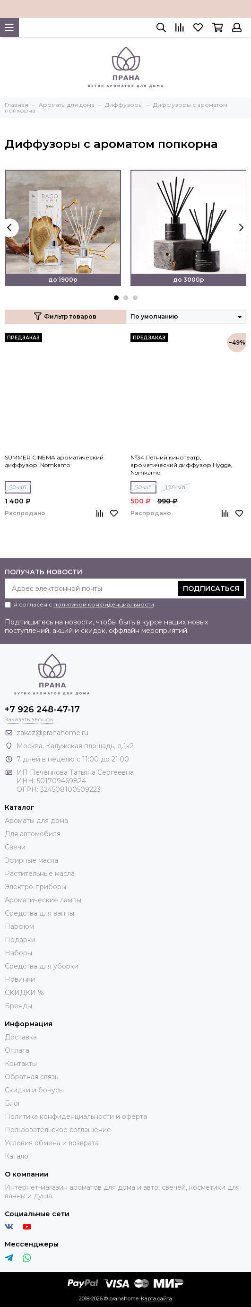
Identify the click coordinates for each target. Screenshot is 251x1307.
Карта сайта (156, 1298)
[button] (116, 297)
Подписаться (211, 588)
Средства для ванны (39, 913)
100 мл (175, 487)
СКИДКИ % (24, 992)
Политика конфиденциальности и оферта (76, 1116)
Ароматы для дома (36, 820)
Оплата (17, 1050)
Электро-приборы (35, 887)
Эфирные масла (31, 860)
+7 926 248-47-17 (42, 709)
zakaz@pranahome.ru (52, 732)
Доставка (21, 1037)
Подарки (20, 939)
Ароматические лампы (43, 900)
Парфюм (19, 926)
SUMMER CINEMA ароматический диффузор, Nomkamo (54, 461)
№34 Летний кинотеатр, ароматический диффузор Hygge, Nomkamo (181, 465)
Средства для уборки (41, 966)
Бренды (18, 1006)
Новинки (20, 979)
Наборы (18, 953)
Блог (13, 1103)
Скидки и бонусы (34, 1090)
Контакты (21, 1063)
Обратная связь (31, 1077)
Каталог (18, 1156)
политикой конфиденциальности (103, 604)
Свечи (15, 847)
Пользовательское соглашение (58, 1129)
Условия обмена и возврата (52, 1143)
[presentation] (9, 227)
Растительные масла (40, 873)
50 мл (17, 487)
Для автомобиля (33, 834)
